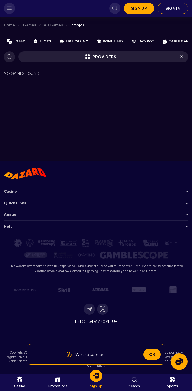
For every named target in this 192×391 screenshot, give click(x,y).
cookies (97, 354)
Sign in (173, 8)
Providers (100, 57)
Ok (152, 354)
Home (9, 25)
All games (53, 25)
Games (29, 25)
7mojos (78, 25)
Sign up (139, 8)
